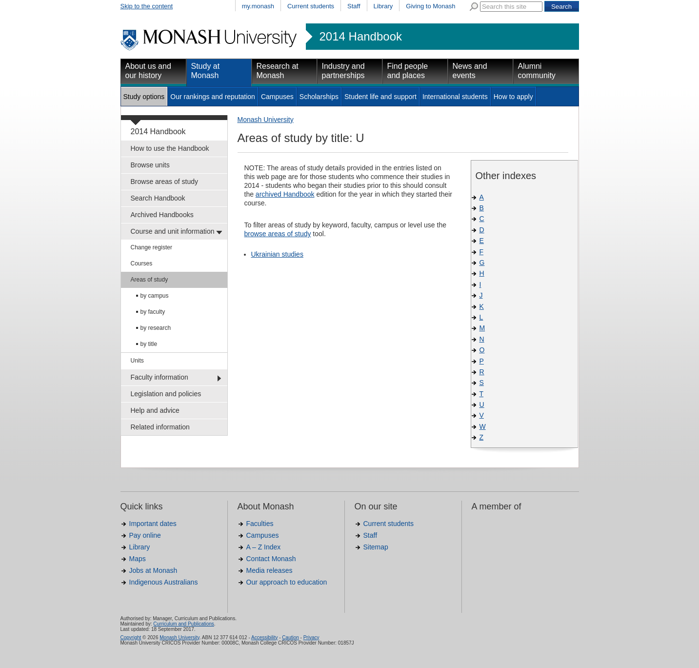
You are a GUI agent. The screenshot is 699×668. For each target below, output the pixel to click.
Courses (142, 263)
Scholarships (319, 97)
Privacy (311, 637)
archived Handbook (285, 194)
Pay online (145, 535)
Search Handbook (158, 198)
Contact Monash (271, 559)
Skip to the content (146, 6)
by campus (154, 295)
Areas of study (149, 279)
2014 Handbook (361, 36)
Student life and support (380, 97)
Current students (310, 6)
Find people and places (407, 71)
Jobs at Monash (153, 570)
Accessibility (264, 637)
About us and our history (148, 71)
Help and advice (155, 410)
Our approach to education (286, 582)
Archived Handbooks (162, 215)
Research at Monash (278, 71)
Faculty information (159, 377)
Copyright (130, 637)
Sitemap (375, 547)
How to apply (513, 97)
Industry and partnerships (343, 71)
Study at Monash (205, 71)
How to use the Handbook (170, 148)
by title (149, 344)
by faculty (152, 311)
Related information (160, 427)
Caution (290, 637)
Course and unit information (173, 231)
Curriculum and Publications (183, 624)
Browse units (150, 165)
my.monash (258, 6)
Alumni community (537, 71)
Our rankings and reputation (212, 97)
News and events (470, 71)
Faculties (260, 523)
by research (155, 327)
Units (137, 360)
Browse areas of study (165, 181)
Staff (353, 6)
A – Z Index (263, 547)
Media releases (269, 570)
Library (383, 6)
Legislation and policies (166, 394)
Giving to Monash (430, 6)
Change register (151, 247)
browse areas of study (277, 234)
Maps (137, 559)
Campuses (277, 97)
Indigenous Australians (163, 582)
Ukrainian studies (277, 254)
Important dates (153, 523)
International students (455, 97)
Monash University (266, 119)
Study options (144, 97)
